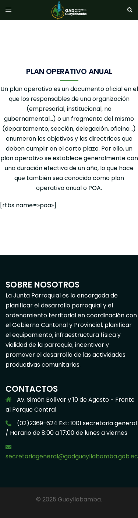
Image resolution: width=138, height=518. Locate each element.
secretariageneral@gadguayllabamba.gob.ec (72, 456)
